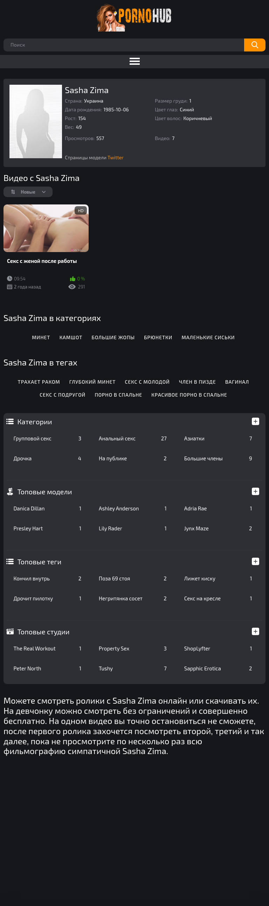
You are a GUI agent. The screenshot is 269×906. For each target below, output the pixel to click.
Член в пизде (197, 382)
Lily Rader (133, 528)
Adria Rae (218, 508)
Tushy (133, 668)
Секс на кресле (218, 598)
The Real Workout (47, 648)
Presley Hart (47, 528)
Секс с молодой (147, 382)
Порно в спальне (118, 395)
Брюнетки (158, 337)
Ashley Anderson (133, 508)
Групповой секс (47, 438)
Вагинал (237, 382)
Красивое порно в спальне (189, 395)
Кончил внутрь (47, 578)
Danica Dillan (47, 508)
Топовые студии (43, 631)
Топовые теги (39, 561)
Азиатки (218, 438)
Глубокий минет (92, 382)
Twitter (116, 157)
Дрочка (47, 458)
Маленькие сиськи (208, 337)
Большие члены (218, 458)
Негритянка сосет (133, 598)
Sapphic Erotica (218, 668)
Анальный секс (133, 438)
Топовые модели (44, 491)
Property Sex (133, 648)
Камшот (71, 337)
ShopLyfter (218, 648)
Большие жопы (113, 337)
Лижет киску (218, 578)
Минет (41, 337)
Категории (34, 421)
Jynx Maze (218, 528)
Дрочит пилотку (47, 598)
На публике (133, 458)
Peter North (47, 668)
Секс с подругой (62, 395)
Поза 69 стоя (133, 578)
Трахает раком (39, 382)
